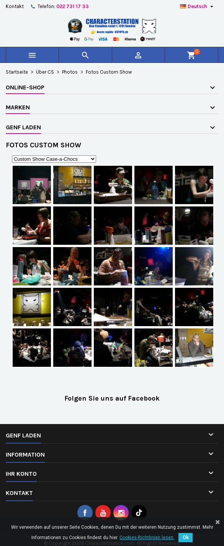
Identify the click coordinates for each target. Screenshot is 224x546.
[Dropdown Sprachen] (197, 6)
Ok (185, 537)
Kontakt (15, 6)
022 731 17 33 (72, 6)
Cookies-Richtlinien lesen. (147, 537)
